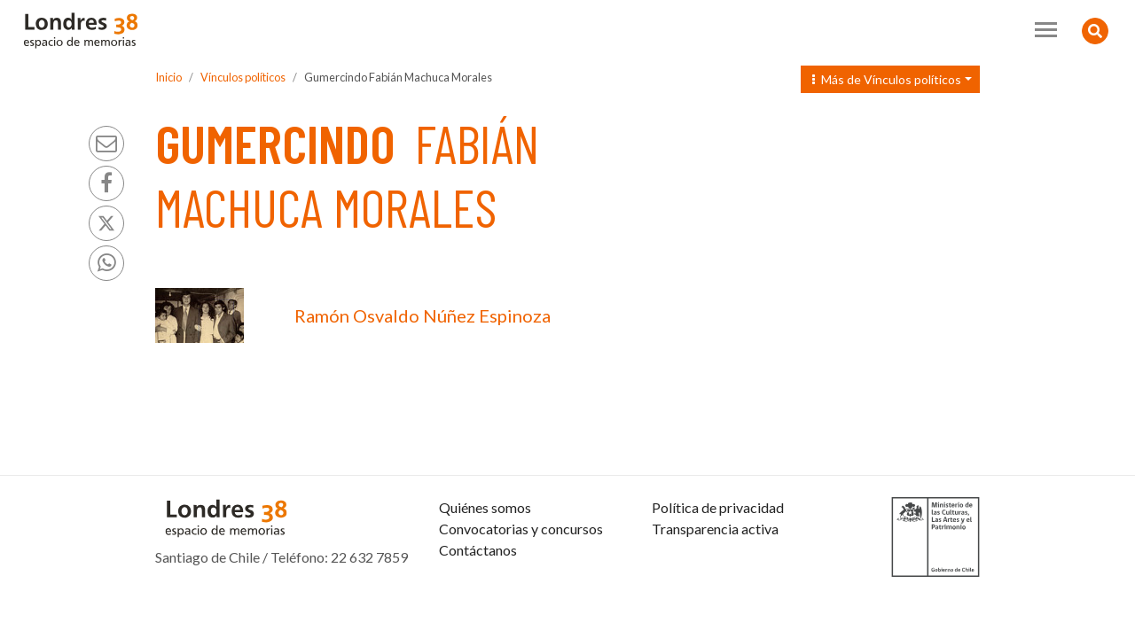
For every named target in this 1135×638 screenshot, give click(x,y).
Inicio (168, 77)
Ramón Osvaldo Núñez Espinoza (422, 315)
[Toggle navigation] (1046, 29)
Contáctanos (478, 549)
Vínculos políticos (243, 77)
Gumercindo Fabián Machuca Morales (398, 77)
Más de (886, 79)
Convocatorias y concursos (521, 528)
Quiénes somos (485, 507)
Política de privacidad (718, 507)
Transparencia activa (715, 528)
